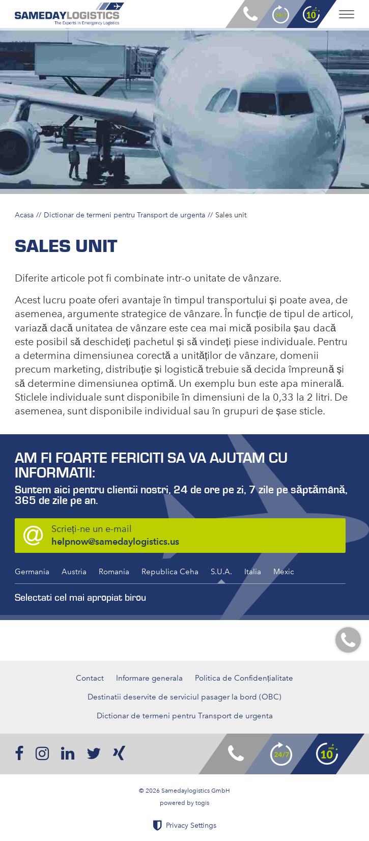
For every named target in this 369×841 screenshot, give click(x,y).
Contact (90, 678)
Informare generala (149, 678)
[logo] (69, 14)
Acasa (24, 214)
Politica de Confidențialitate (244, 678)
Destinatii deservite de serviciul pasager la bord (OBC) (184, 697)
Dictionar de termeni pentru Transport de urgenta (124, 214)
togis (202, 802)
